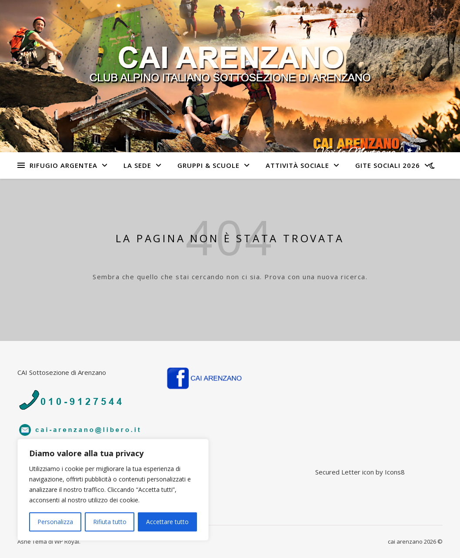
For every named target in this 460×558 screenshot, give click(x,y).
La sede (137, 165)
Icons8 (395, 472)
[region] (113, 490)
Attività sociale (297, 165)
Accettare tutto (167, 522)
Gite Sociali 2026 (387, 165)
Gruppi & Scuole (208, 165)
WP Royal (66, 541)
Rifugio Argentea (63, 165)
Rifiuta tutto (110, 522)
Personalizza (55, 522)
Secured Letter (337, 472)
